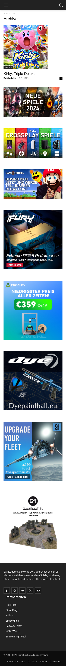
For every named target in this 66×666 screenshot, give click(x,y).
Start (6, 13)
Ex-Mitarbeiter (10, 78)
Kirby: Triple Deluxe (20, 74)
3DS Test (8, 67)
